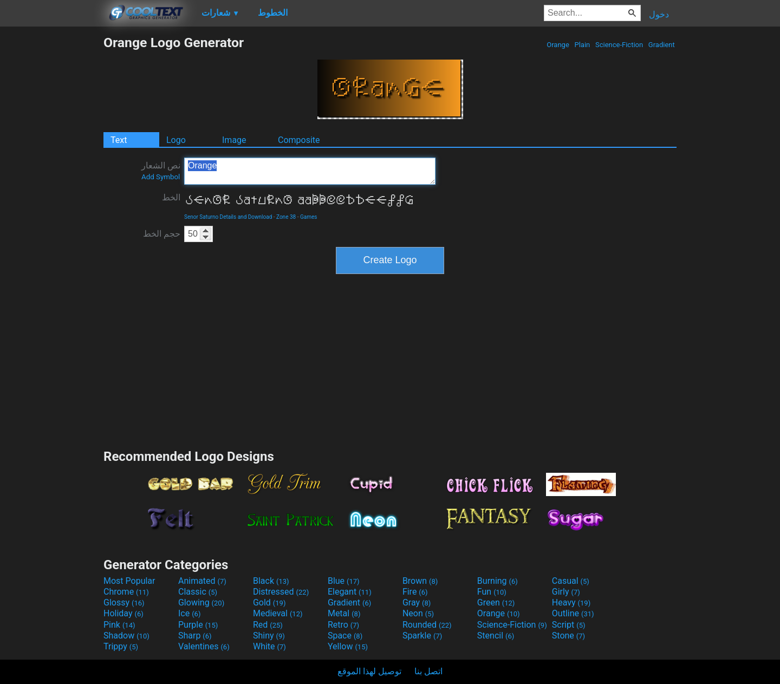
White (269, 646)
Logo (176, 140)
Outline (573, 613)
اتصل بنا (428, 671)
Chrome (126, 592)
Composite (299, 140)
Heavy (571, 602)
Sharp (195, 635)
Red (268, 625)
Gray (416, 602)
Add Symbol (160, 177)
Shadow (126, 635)
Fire (415, 592)
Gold (269, 602)
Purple (198, 625)
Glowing (201, 602)
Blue (344, 581)
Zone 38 (286, 217)
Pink (119, 625)
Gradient (662, 45)
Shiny (269, 635)
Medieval (278, 613)
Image (234, 140)
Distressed (281, 592)
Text (118, 140)
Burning (497, 581)
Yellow (348, 646)
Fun (491, 592)
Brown (420, 581)
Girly (566, 592)
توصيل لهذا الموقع (369, 671)
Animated (202, 581)
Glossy (124, 602)
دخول (659, 14)
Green (496, 602)
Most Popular (129, 581)
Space (345, 635)
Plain (582, 45)
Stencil (495, 635)
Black (271, 581)
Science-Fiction (619, 45)
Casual (570, 581)
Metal (344, 613)
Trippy (120, 646)
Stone (568, 635)
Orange (558, 45)
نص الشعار (160, 170)
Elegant (350, 592)
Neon (418, 613)
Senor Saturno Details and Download (228, 217)
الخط (171, 197)
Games (308, 217)
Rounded (427, 625)
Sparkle (422, 635)
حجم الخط (161, 234)
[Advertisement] (51, 197)
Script (569, 625)
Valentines (204, 646)
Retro (343, 625)
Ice (189, 613)
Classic (197, 592)
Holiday (123, 613)
